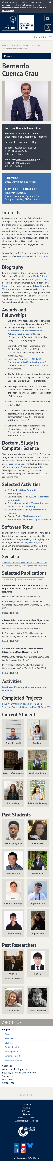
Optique (9, 199)
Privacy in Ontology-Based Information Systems (20, 194)
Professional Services (15, 1047)
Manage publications (30, 579)
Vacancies (7, 1065)
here (31, 253)
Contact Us (8, 1082)
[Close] (50, 2)
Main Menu (43, 37)
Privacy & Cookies (26, 1117)
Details (6, 612)
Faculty (36, 45)
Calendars (26, 1104)
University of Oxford (25, 1158)
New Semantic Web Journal (34, 562)
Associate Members (14, 1060)
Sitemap (26, 1114)
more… (38, 199)
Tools (17, 565)
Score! (39, 196)
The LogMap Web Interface (34, 565)
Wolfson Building (26, 159)
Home (5, 45)
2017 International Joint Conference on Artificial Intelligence (26, 330)
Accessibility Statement (26, 1120)
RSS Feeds (27, 1111)
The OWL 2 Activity (11, 562)
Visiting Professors (14, 1051)
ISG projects (8, 565)
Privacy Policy (8, 10)
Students (9, 1042)
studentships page (16, 463)
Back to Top (26, 1093)
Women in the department (16, 1069)
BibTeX (15, 612)
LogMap (19, 199)
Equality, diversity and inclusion (19, 1072)
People (26, 45)
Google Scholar (15, 154)
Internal (26, 1107)
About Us (15, 45)
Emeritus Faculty (13, 1055)
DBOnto (28, 199)
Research (9, 1038)
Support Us (8, 1076)
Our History (8, 1079)
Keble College (40, 276)
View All (9, 579)
